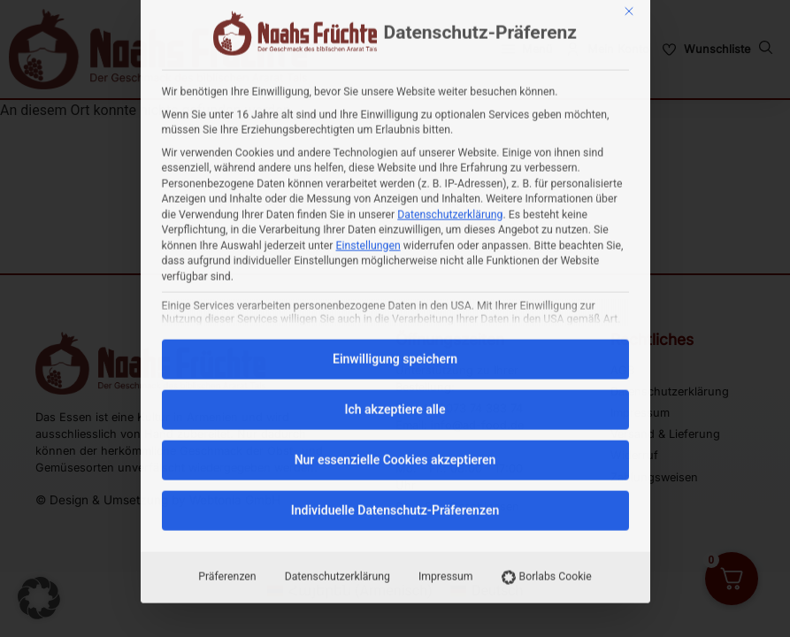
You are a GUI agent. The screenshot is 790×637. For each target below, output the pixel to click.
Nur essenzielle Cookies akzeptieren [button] (395, 317)
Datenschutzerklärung (449, 71)
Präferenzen (227, 433)
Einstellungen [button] (368, 102)
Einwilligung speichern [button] (395, 216)
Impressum (445, 433)
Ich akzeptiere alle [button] (394, 266)
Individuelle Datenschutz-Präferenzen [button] (395, 367)
